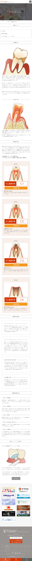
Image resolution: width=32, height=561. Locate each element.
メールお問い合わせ (5, 560)
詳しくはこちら (16, 478)
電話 (26, 560)
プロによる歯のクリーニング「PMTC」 (8, 36)
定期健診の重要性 (4, 33)
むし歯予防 (3, 31)
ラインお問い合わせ (16, 560)
